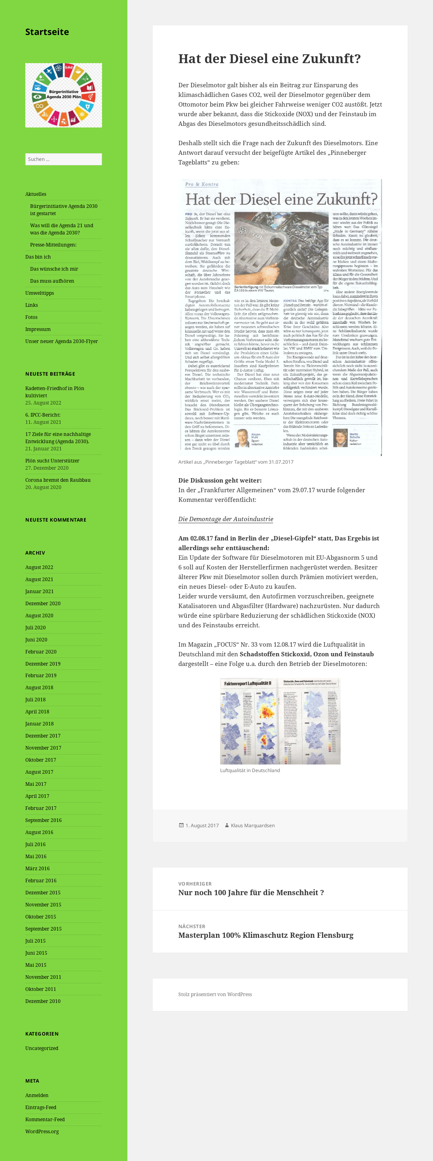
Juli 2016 (35, 844)
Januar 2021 (39, 591)
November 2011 (43, 977)
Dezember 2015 (43, 892)
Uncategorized (41, 1048)
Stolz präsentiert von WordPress (215, 994)
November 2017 (43, 747)
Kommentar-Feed (45, 1119)
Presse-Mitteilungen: (53, 244)
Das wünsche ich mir (54, 268)
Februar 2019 (41, 675)
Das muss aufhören (52, 280)
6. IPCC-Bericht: (42, 414)
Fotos (31, 317)
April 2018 (37, 711)
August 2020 (39, 615)
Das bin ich (38, 256)
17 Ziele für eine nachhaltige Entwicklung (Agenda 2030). (58, 438)
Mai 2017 (36, 784)
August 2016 (39, 832)
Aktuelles (35, 194)
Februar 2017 (41, 808)
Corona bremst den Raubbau (58, 480)
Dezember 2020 (43, 603)
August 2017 (39, 772)
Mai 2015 (36, 965)
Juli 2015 (35, 940)
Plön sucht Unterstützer (52, 460)
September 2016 (43, 820)
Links (31, 305)
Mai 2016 (36, 856)
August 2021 (39, 579)
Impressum (38, 329)
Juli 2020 (35, 627)
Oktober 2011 (40, 989)
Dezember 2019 (43, 663)
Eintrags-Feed (40, 1107)
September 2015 (43, 928)
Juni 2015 (36, 952)
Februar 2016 (41, 880)
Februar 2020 (41, 651)
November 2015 (43, 904)
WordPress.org (42, 1131)
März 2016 (37, 868)
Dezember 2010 (43, 1001)
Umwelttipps (39, 293)
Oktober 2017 (40, 759)
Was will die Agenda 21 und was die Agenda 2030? (61, 229)
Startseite (47, 31)
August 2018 (39, 687)
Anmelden (37, 1095)
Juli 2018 (35, 699)
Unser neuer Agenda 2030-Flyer (61, 341)
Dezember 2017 (43, 735)
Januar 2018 (39, 723)
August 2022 (39, 567)
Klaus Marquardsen (253, 825)
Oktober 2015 (40, 916)
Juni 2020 (36, 639)
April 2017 (37, 796)
